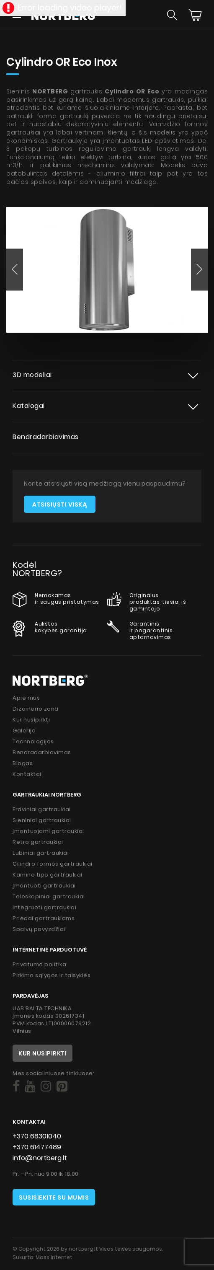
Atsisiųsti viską (59, 504)
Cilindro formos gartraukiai (53, 864)
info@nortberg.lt (40, 1158)
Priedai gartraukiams (44, 918)
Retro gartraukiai (38, 842)
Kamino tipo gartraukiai (48, 875)
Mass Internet (54, 1257)
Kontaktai (27, 774)
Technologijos (33, 741)
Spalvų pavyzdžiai (39, 929)
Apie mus (26, 698)
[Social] (16, 1086)
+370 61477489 (37, 1147)
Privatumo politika (39, 964)
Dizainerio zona (36, 709)
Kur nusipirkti (31, 720)
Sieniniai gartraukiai (42, 820)
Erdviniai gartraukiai (42, 809)
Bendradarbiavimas (46, 437)
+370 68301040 (37, 1136)
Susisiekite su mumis (54, 1197)
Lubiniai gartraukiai (41, 853)
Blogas (23, 763)
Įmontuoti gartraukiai (44, 886)
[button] (14, 269)
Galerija (24, 731)
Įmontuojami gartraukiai (48, 831)
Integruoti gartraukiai (44, 907)
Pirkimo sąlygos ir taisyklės (51, 975)
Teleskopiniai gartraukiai (49, 896)
